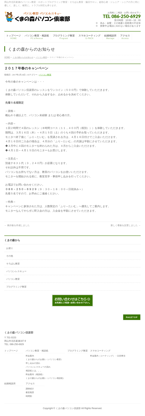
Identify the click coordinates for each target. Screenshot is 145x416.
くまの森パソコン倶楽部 (68, 408)
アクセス (30, 383)
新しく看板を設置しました (125, 225)
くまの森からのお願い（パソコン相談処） (45, 378)
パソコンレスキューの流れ (38, 367)
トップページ (11, 351)
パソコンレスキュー (16, 271)
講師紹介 (30, 388)
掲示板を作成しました (17, 225)
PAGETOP (132, 317)
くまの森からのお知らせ (23, 57)
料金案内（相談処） (35, 374)
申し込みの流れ (33, 363)
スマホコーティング (100, 351)
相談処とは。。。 (34, 370)
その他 (9, 256)
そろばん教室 (13, 263)
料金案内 (30, 356)
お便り (9, 248)
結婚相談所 (10, 383)
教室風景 (30, 392)
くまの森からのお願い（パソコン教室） (44, 359)
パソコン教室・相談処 (37, 351)
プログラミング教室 (16, 286)
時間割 (29, 396)
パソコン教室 (41, 57)
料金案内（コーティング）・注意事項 (107, 356)
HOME (7, 57)
